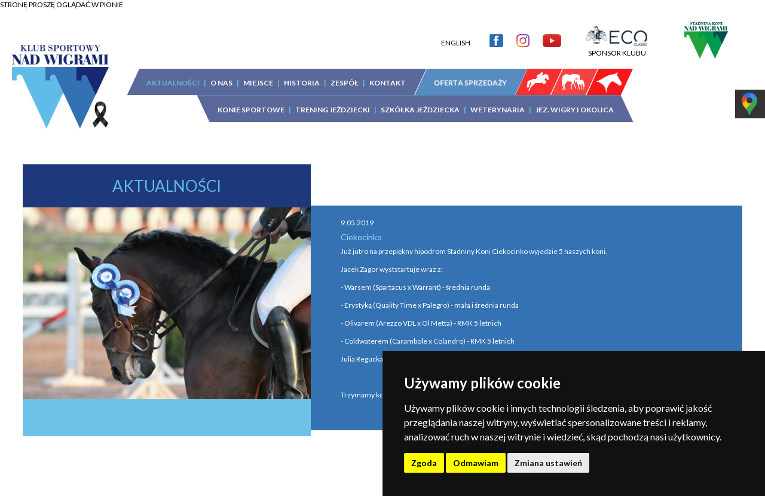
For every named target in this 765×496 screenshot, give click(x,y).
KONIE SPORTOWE (251, 109)
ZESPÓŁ (345, 82)
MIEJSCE (258, 82)
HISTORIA (302, 82)
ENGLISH (455, 42)
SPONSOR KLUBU (616, 48)
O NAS (221, 82)
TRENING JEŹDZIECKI (332, 109)
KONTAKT (387, 82)
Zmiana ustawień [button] (548, 463)
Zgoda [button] (424, 463)
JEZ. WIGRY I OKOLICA (575, 109)
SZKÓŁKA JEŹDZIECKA (420, 109)
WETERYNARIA (497, 109)
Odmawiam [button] (475, 463)
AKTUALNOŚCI (173, 82)
